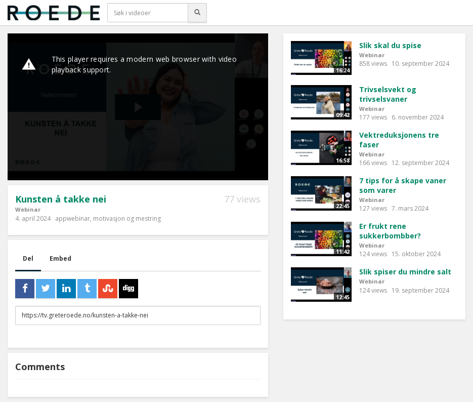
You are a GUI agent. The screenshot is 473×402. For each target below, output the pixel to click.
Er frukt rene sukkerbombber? (390, 230)
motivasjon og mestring (127, 218)
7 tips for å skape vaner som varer (402, 185)
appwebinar (72, 218)
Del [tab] (28, 258)
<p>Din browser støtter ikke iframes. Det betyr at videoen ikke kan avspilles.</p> (138, 106)
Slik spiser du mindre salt (405, 271)
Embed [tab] (60, 258)
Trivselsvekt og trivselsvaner (387, 94)
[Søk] (197, 12)
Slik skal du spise (390, 45)
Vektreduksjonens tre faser (399, 139)
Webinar (27, 209)
